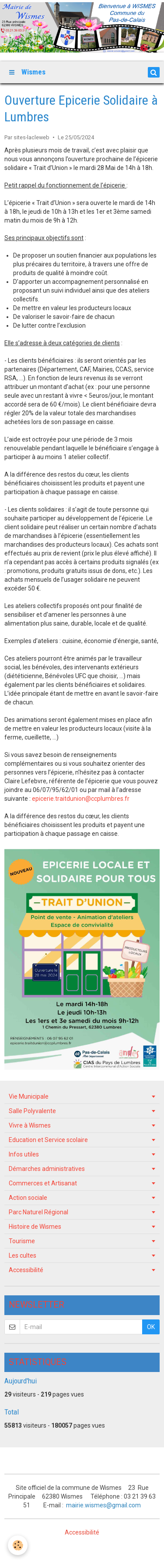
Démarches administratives (47, 1168)
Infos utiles (24, 1154)
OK (151, 1326)
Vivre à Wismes (30, 1125)
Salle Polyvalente (32, 1110)
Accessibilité (26, 1269)
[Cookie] (18, 1545)
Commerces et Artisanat (43, 1183)
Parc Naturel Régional (38, 1212)
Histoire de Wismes (35, 1226)
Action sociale (28, 1197)
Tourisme (22, 1241)
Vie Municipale (29, 1096)
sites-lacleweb (31, 137)
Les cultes (22, 1255)
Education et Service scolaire (48, 1139)
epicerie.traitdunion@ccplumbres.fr (80, 798)
